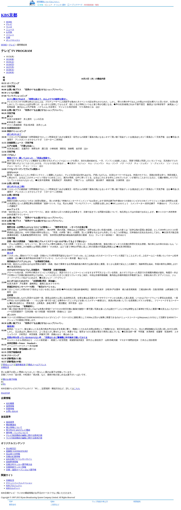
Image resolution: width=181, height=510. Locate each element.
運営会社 (12, 504)
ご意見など (55, 504)
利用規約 (137, 501)
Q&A (52, 501)
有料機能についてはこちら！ (48, 1)
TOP (11, 501)
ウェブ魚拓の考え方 (100, 501)
